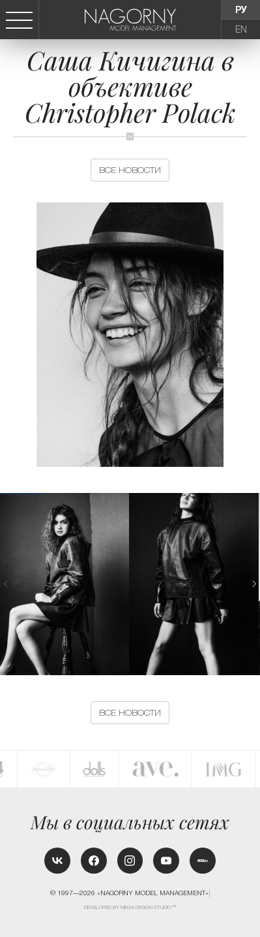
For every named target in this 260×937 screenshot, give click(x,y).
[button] (254, 584)
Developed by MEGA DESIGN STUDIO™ (130, 907)
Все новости (130, 170)
